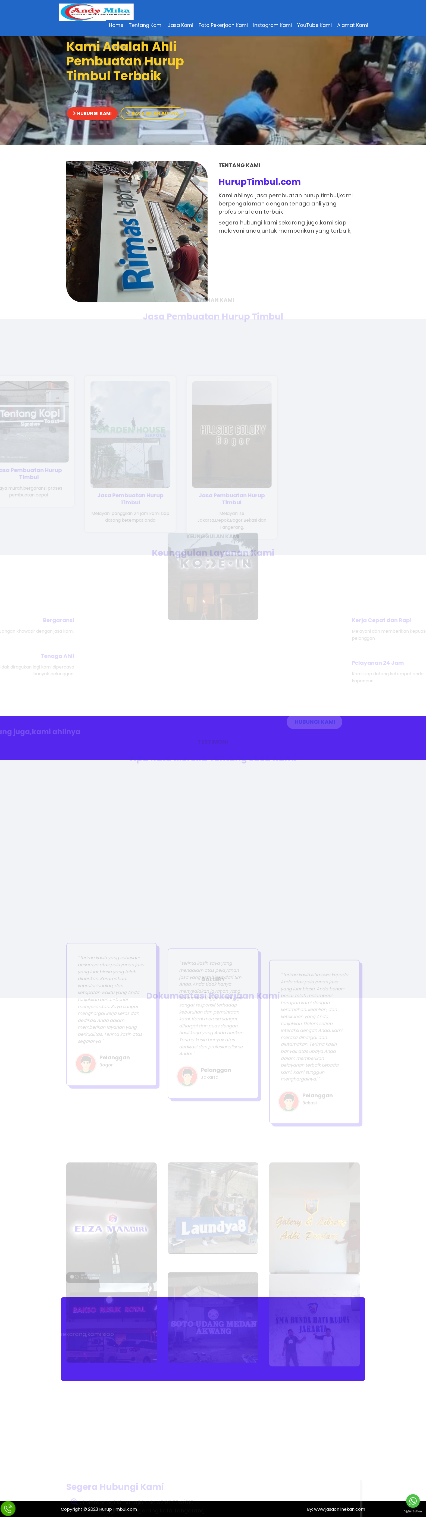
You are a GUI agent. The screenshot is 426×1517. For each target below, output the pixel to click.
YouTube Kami (314, 25)
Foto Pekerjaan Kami (223, 25)
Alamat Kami (352, 25)
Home (116, 25)
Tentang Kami (145, 25)
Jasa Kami (180, 25)
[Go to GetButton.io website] (413, 1511)
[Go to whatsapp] (413, 1501)
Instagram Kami (272, 25)
